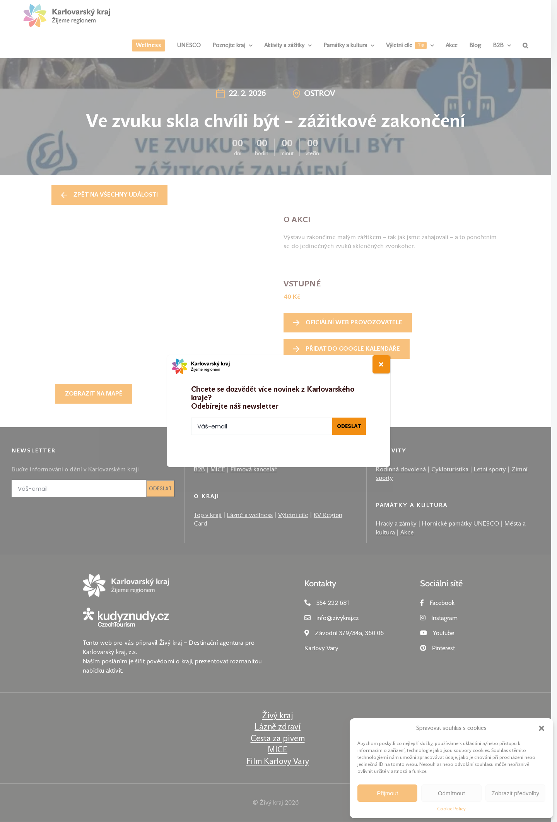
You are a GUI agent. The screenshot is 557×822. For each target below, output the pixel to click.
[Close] (381, 364)
